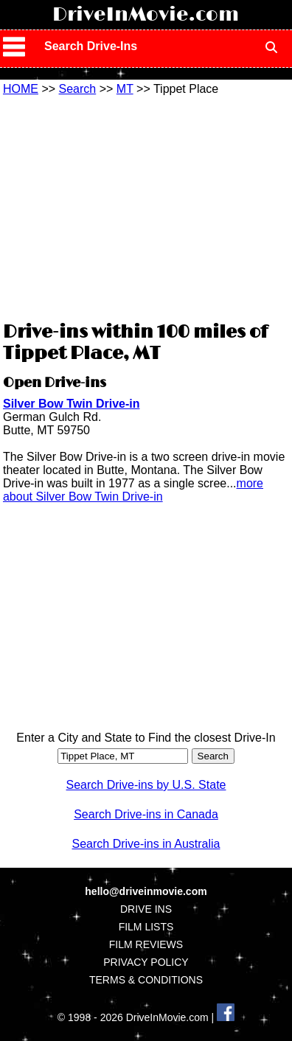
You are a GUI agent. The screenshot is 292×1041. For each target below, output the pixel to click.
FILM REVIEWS (146, 944)
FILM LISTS (146, 927)
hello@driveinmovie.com (145, 891)
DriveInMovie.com (145, 15)
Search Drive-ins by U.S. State (146, 785)
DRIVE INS (146, 909)
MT (125, 89)
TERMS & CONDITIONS (146, 980)
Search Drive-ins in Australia (146, 844)
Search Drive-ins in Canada (146, 814)
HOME (20, 89)
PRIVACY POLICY (145, 962)
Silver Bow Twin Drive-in (71, 403)
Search (78, 89)
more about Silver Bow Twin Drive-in (133, 490)
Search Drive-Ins (90, 46)
